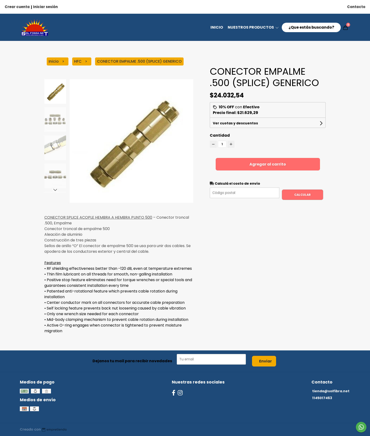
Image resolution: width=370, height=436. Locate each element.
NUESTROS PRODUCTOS (253, 27)
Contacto (356, 6)
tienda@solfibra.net (330, 391)
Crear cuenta (17, 6)
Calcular (302, 195)
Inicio (216, 27)
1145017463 (322, 398)
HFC (78, 61)
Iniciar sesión (45, 6)
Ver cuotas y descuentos (235, 123)
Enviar (265, 361)
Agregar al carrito (267, 164)
